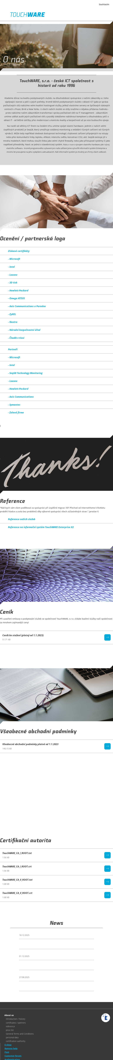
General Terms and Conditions (20, 1033)
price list (10, 1030)
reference (10, 1026)
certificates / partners (16, 1022)
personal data (12, 1037)
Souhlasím (104, 4)
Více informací (37, 6)
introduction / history (15, 1018)
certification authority (15, 1041)
